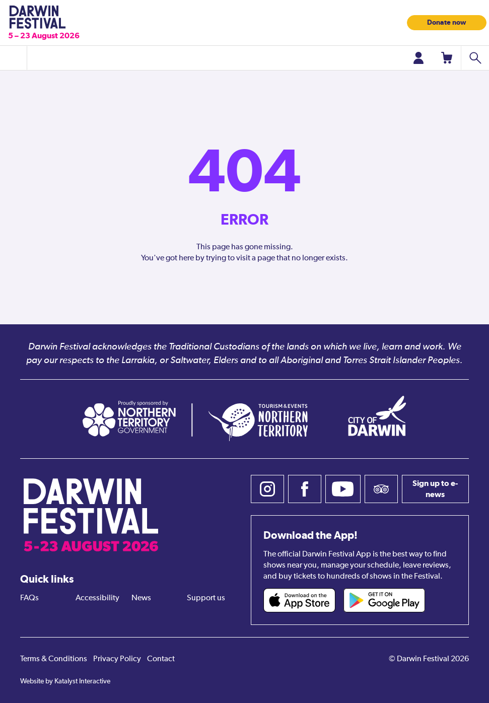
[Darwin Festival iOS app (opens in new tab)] (299, 600)
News (141, 598)
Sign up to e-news (435, 488)
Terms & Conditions (53, 659)
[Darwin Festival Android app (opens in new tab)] (384, 600)
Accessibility (97, 598)
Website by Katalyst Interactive (65, 681)
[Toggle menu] (13, 58)
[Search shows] (475, 58)
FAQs (29, 598)
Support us (206, 598)
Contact (161, 659)
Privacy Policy (117, 659)
